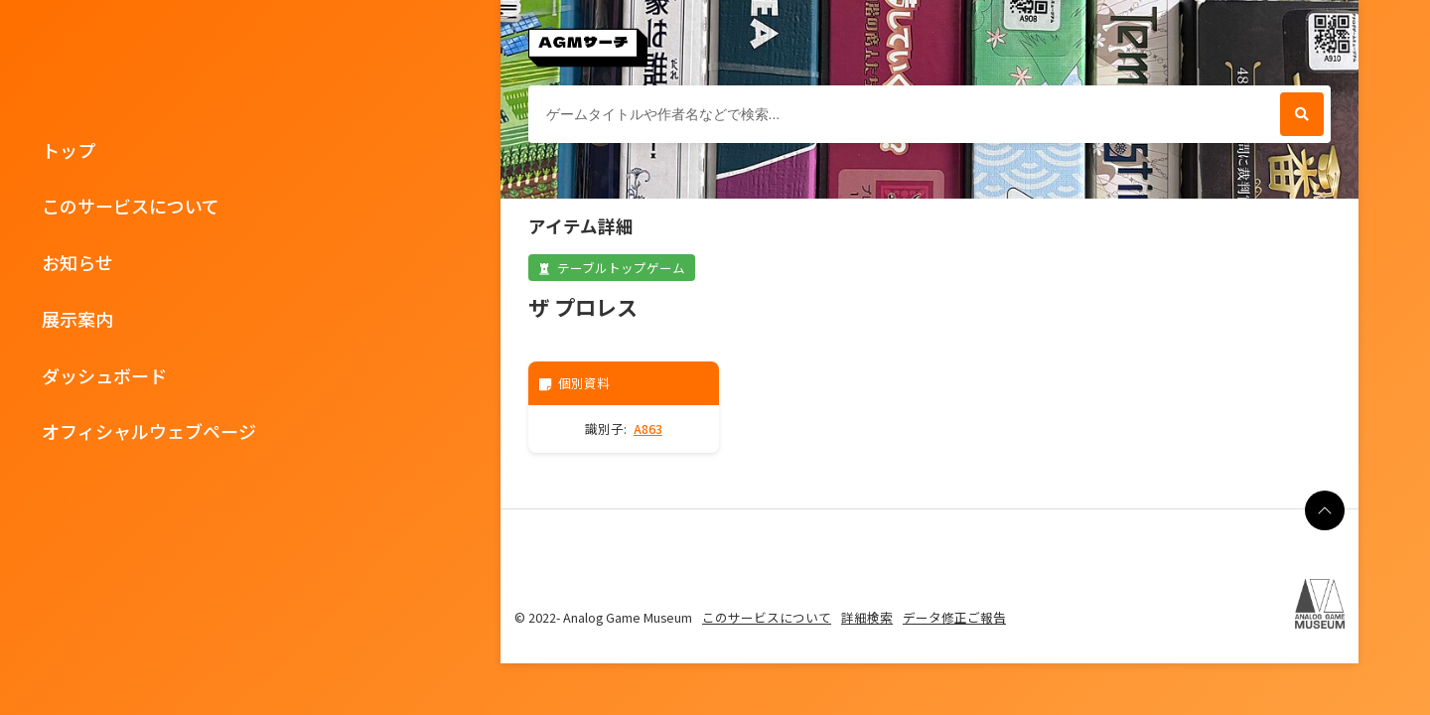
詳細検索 (867, 617)
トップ (68, 150)
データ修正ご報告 (954, 617)
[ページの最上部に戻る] (1325, 510)
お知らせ (77, 262)
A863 (648, 428)
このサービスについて (130, 205)
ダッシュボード (104, 375)
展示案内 (77, 319)
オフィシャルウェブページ (149, 431)
